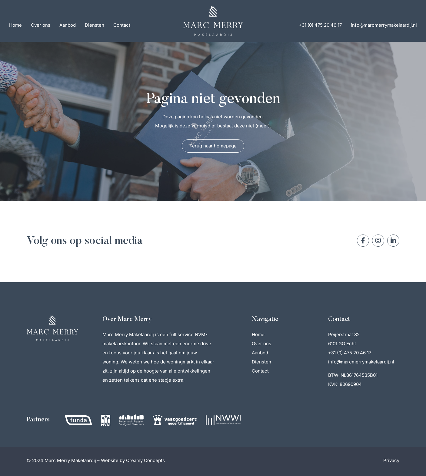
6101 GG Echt (342, 343)
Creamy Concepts (145, 460)
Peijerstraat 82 (344, 334)
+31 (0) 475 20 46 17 (320, 25)
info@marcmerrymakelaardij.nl (384, 25)
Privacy (391, 460)
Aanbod (67, 25)
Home (15, 25)
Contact (121, 25)
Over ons (40, 25)
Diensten (94, 25)
